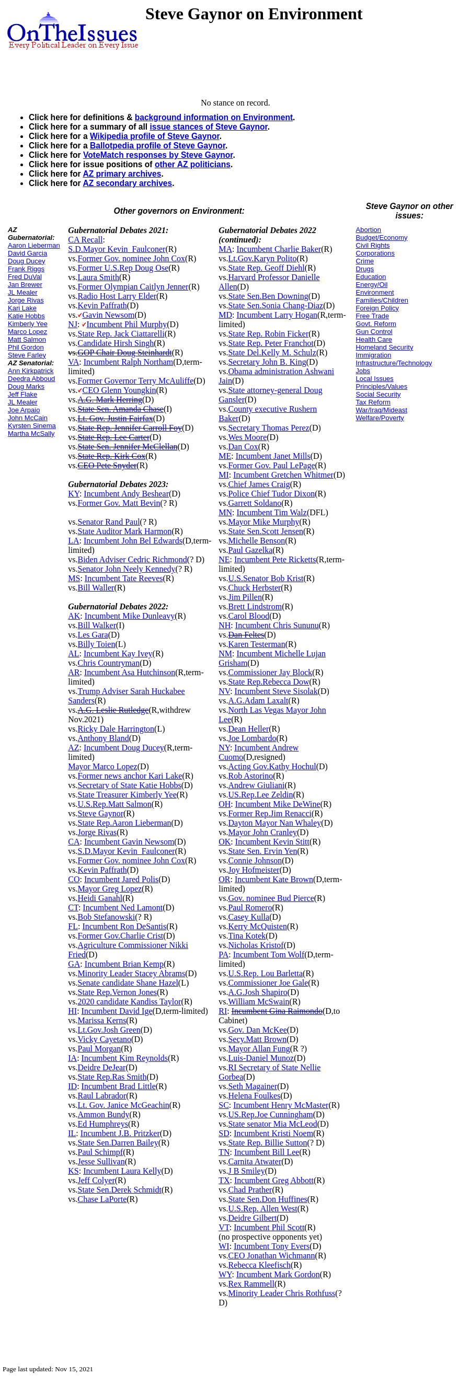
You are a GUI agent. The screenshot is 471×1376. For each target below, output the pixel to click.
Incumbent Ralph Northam (129, 361)
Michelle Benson (256, 540)
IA (72, 1058)
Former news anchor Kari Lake (129, 775)
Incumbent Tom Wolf (269, 954)
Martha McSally (31, 433)
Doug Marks (26, 386)
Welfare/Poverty (380, 418)
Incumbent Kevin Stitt (272, 841)
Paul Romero (250, 907)
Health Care (374, 339)
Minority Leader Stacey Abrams (131, 973)
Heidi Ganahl (99, 898)
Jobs (363, 371)
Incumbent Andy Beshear (126, 493)
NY (224, 747)
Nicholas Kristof (255, 945)
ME (225, 456)
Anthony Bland (103, 738)
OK (225, 841)
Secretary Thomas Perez (268, 427)
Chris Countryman (108, 662)
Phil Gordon (26, 347)
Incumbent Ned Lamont (123, 907)
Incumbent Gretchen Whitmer (283, 474)
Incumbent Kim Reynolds (125, 1058)
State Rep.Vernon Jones (117, 992)
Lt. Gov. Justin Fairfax (115, 418)
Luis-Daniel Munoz (261, 1058)
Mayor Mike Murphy (263, 521)
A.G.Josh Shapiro (257, 992)
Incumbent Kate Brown (274, 879)
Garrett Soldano (254, 503)
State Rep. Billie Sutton (267, 1142)
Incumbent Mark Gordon (278, 1274)
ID (72, 1086)
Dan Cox (243, 446)
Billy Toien (96, 644)
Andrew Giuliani (256, 785)
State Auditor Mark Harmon (124, 531)
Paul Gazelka (250, 550)
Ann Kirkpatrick (30, 371)
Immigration (374, 355)
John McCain (28, 418)
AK (74, 615)
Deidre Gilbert (252, 1217)
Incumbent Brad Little (119, 1086)
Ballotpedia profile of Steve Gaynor (157, 145)
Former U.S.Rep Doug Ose (122, 267)
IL (72, 1133)
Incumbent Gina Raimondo (277, 1011)
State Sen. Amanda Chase (120, 408)
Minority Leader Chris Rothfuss (281, 1293)
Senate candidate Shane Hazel (127, 982)
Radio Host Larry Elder (116, 296)
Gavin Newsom (108, 314)
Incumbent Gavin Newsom (129, 841)
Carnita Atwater (254, 1161)
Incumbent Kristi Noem (273, 1133)
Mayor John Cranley (262, 832)
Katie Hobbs (26, 316)
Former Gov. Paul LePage (271, 465)
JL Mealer (23, 292)
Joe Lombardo (252, 738)
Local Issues (375, 379)
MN (225, 512)
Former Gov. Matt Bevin (118, 503)
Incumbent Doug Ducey (124, 747)
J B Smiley (246, 1170)
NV (224, 691)
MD (225, 314)
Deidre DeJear (101, 1067)
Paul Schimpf (100, 1152)
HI (72, 1011)
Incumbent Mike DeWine (277, 804)
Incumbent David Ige (117, 1011)
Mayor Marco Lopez (102, 766)
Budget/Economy (382, 237)
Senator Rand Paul (108, 521)
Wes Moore (247, 437)
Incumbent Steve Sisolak (276, 691)
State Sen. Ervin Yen (262, 851)
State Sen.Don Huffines (267, 1199)
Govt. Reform (376, 324)
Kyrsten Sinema (32, 426)
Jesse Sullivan (100, 1161)
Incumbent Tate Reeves (124, 578)
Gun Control (374, 332)
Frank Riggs (26, 269)
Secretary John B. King (267, 361)
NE (224, 559)
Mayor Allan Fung (259, 1048)
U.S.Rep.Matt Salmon (114, 804)
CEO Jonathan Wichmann (271, 1255)
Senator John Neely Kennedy (126, 568)
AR (73, 672)
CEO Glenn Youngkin (119, 390)
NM (225, 653)
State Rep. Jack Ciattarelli (120, 333)
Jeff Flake (22, 394)
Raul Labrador (101, 1095)
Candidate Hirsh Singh (115, 343)
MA (225, 249)
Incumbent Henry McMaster (280, 1105)
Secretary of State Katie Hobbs (129, 785)
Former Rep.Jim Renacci (270, 813)
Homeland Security (384, 347)
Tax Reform (373, 402)
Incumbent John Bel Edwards (133, 540)
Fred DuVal (25, 277)
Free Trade (372, 316)
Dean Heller (248, 728)
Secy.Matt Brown (257, 1039)
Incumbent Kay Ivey (118, 653)
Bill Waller (95, 587)
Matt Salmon (27, 339)
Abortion (368, 230)
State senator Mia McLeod (272, 1123)
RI (223, 1011)
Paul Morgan (99, 1048)
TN (224, 1152)
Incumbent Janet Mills (273, 456)
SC (224, 1105)
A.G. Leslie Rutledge (112, 710)
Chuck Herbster (254, 587)
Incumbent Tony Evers (271, 1246)
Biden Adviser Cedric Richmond (132, 559)
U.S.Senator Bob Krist (265, 578)
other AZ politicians (193, 164)
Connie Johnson (255, 860)
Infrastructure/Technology (394, 363)
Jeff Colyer (95, 1180)
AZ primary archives (122, 173)
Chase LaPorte (102, 1199)
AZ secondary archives (127, 183)
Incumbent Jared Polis (121, 879)
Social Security (378, 394)
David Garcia (27, 253)
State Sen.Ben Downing (268, 296)
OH (225, 804)
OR (224, 879)
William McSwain (258, 1001)
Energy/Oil (372, 284)
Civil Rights (373, 245)
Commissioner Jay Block (270, 672)
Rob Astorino (250, 775)
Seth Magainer (252, 1086)
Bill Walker (96, 625)
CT (73, 907)
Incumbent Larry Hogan (276, 314)
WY (225, 1274)
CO (73, 879)
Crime (365, 261)
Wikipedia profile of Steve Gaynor (155, 136)
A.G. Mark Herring (109, 399)
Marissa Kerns (101, 1020)
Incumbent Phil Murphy (126, 324)
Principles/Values (382, 386)
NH (225, 625)
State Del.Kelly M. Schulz (272, 352)
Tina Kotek (247, 935)
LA (73, 540)
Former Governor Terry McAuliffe (135, 380)
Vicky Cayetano (104, 1039)
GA (74, 963)
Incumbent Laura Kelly (122, 1170)
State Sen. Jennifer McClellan (127, 446)
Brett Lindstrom (255, 606)
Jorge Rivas (26, 300)
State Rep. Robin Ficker (268, 333)
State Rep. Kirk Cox (111, 456)
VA (73, 361)
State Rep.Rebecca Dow (268, 681)
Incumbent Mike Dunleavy (130, 615)
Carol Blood (248, 615)
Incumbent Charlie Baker (278, 249)
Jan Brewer (25, 284)
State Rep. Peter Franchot (271, 343)
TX (224, 1180)
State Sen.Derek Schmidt (119, 1189)
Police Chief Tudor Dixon (271, 493)
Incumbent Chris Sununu (277, 625)
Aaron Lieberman (34, 245)
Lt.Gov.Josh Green (108, 1029)
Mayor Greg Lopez (109, 888)
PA (223, 954)
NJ (72, 324)
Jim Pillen (244, 597)
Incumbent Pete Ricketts (275, 559)
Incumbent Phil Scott (269, 1227)
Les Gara (92, 634)
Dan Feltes (246, 634)
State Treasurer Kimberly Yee (126, 794)
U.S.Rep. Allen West (262, 1208)
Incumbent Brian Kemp (124, 963)
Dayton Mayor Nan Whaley (274, 822)
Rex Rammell (251, 1283)
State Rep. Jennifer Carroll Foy (129, 427)
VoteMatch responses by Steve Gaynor (158, 155)
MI (224, 474)
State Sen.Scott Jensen (265, 531)
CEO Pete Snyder (106, 465)
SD (224, 1133)
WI (224, 1246)
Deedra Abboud (31, 379)
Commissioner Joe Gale (268, 982)
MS (74, 578)
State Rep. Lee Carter (113, 437)
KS (73, 1170)
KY (73, 493)
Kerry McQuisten (257, 926)
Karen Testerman (256, 644)
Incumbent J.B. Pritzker (120, 1133)
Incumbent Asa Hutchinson (129, 672)
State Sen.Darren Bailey (117, 1142)
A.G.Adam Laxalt (258, 700)
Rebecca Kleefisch (259, 1265)
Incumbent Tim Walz (271, 512)
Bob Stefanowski (106, 916)
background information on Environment (214, 117)
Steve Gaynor (100, 813)
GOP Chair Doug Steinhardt (124, 352)
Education (371, 277)
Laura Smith (98, 277)
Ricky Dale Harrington (115, 728)
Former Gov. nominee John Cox (131, 258)
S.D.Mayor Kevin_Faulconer (116, 249)
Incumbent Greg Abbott (274, 1180)
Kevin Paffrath (102, 305)
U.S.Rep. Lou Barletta (265, 973)
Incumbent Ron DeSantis (124, 926)
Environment (375, 292)
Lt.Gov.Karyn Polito (262, 258)
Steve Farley (27, 355)
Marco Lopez (27, 332)
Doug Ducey (26, 261)
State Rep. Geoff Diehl (266, 267)
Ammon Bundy (103, 1114)
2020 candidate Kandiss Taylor (129, 1001)
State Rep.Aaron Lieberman (124, 822)
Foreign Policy (377, 308)
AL (73, 653)
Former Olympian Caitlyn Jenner (132, 286)
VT (224, 1227)
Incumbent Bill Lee (266, 1152)
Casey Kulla (248, 916)
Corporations (375, 253)
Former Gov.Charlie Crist (120, 935)
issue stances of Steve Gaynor (208, 126)
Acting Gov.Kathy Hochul (272, 766)
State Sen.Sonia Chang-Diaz (275, 305)
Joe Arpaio (24, 410)
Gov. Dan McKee (257, 1029)
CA (73, 841)
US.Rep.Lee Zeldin (260, 794)
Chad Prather (250, 1189)
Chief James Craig (259, 484)
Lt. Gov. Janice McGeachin (123, 1105)
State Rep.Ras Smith (111, 1076)
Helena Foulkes (254, 1095)
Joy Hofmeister (253, 869)
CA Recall (85, 239)
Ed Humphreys (102, 1123)
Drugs (365, 269)
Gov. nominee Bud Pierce (271, 898)
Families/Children (382, 300)
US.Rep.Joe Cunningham (270, 1114)
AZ (73, 747)
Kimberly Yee (28, 324)
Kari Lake (22, 308)
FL (73, 926)
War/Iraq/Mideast (382, 410)
